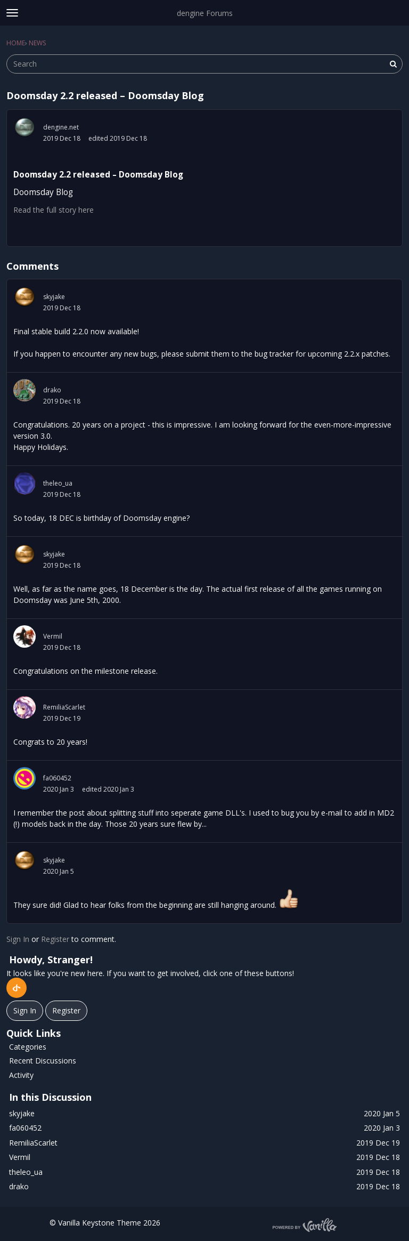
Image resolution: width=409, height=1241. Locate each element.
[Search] (393, 64)
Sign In (17, 939)
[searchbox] (204, 64)
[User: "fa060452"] (24, 778)
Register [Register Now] (66, 1010)
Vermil (52, 636)
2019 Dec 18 (61, 138)
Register (55, 939)
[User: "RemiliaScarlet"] (24, 707)
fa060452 (57, 778)
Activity (21, 1075)
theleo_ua (57, 483)
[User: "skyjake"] (24, 297)
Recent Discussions (42, 1060)
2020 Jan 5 (58, 871)
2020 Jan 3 (58, 789)
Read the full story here (53, 210)
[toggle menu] (12, 13)
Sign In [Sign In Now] (24, 1010)
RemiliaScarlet (64, 707)
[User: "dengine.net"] (24, 127)
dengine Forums (205, 13)
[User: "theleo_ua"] (24, 483)
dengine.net (61, 127)
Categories (27, 1047)
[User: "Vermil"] (24, 636)
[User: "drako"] (24, 390)
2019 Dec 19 (61, 718)
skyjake (54, 296)
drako (52, 389)
